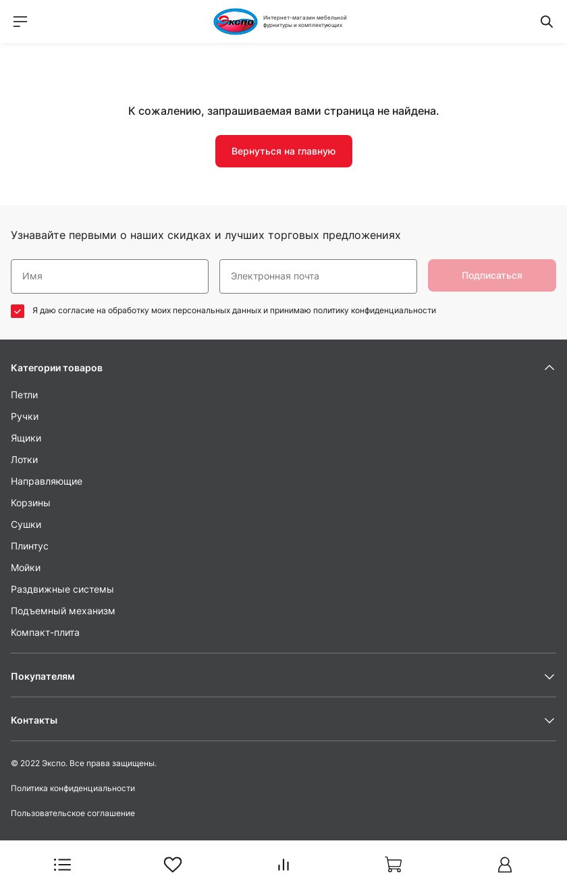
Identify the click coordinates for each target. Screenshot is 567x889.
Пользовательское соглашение (73, 813)
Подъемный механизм (63, 610)
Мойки (25, 567)
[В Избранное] (173, 864)
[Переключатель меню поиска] (547, 21)
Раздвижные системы (62, 589)
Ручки (24, 416)
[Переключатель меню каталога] (62, 864)
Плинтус (30, 545)
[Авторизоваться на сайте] (505, 864)
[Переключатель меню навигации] (20, 21)
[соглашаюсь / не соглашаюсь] (17, 311)
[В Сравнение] (283, 864)
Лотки (24, 459)
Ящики (26, 437)
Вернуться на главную (283, 151)
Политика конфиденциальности (73, 788)
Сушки (26, 524)
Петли (24, 394)
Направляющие (46, 481)
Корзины (31, 502)
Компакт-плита (45, 632)
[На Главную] (283, 21)
